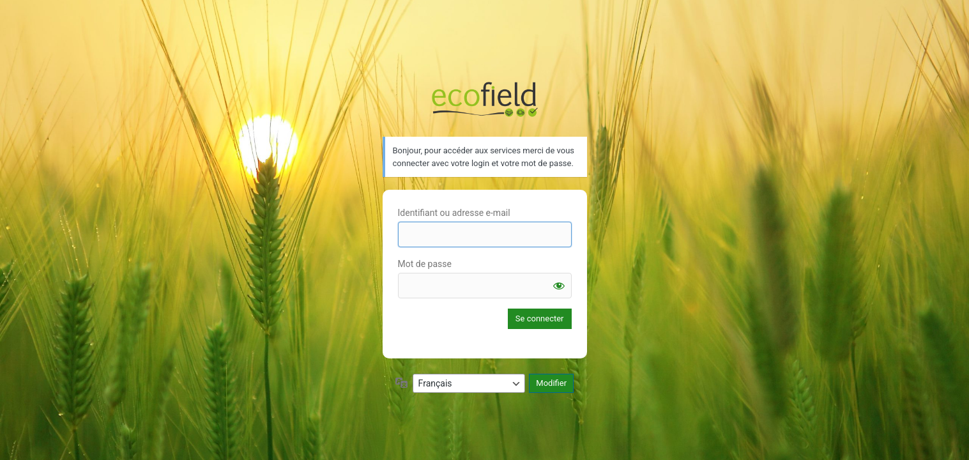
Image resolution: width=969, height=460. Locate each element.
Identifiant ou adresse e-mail (454, 213)
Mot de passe (425, 264)
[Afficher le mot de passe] (559, 285)
